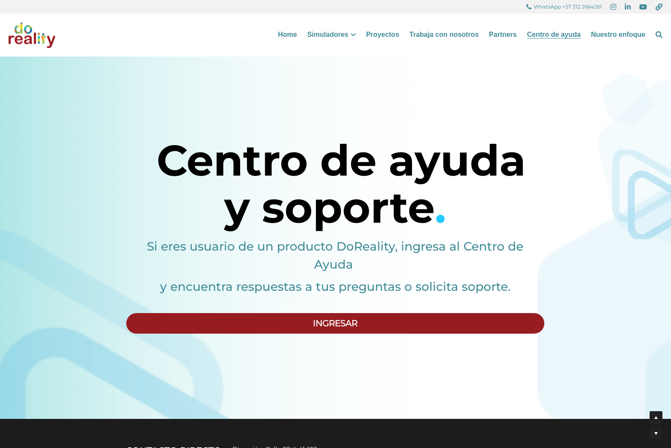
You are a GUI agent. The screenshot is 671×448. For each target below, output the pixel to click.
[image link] (32, 34)
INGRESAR (335, 323)
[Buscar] (659, 35)
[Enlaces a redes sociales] (613, 6)
